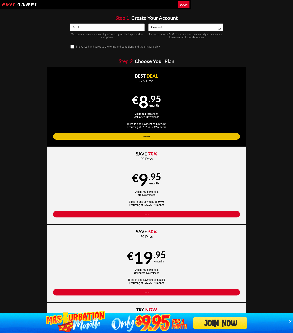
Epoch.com (80, 286)
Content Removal (220, 286)
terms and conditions (121, 46)
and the (118, 46)
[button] (59, 108)
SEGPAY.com (172, 286)
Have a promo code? (241, 153)
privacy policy (152, 46)
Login (184, 4)
